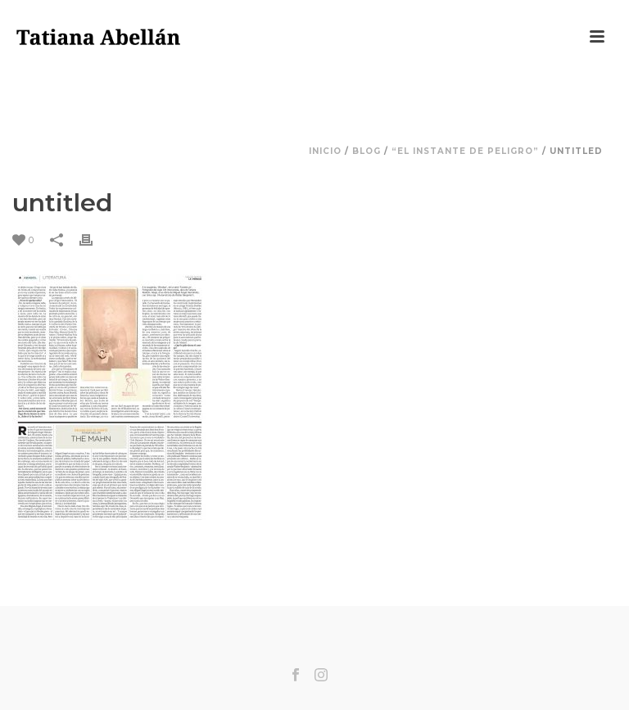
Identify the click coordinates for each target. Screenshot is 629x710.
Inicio (325, 151)
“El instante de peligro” (465, 151)
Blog (366, 151)
